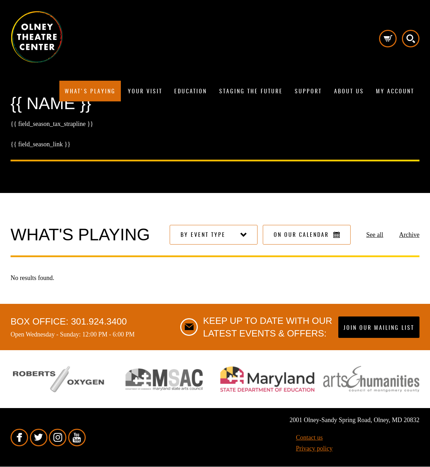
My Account (395, 91)
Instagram (57, 437)
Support (308, 91)
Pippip (37, 37)
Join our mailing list (379, 328)
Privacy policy (314, 448)
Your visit (145, 91)
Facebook (19, 437)
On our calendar (307, 234)
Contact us (309, 437)
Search (410, 38)
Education (190, 91)
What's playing (90, 91)
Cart (388, 38)
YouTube (77, 437)
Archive (409, 234)
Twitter (38, 437)
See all (374, 234)
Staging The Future (251, 91)
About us (349, 91)
